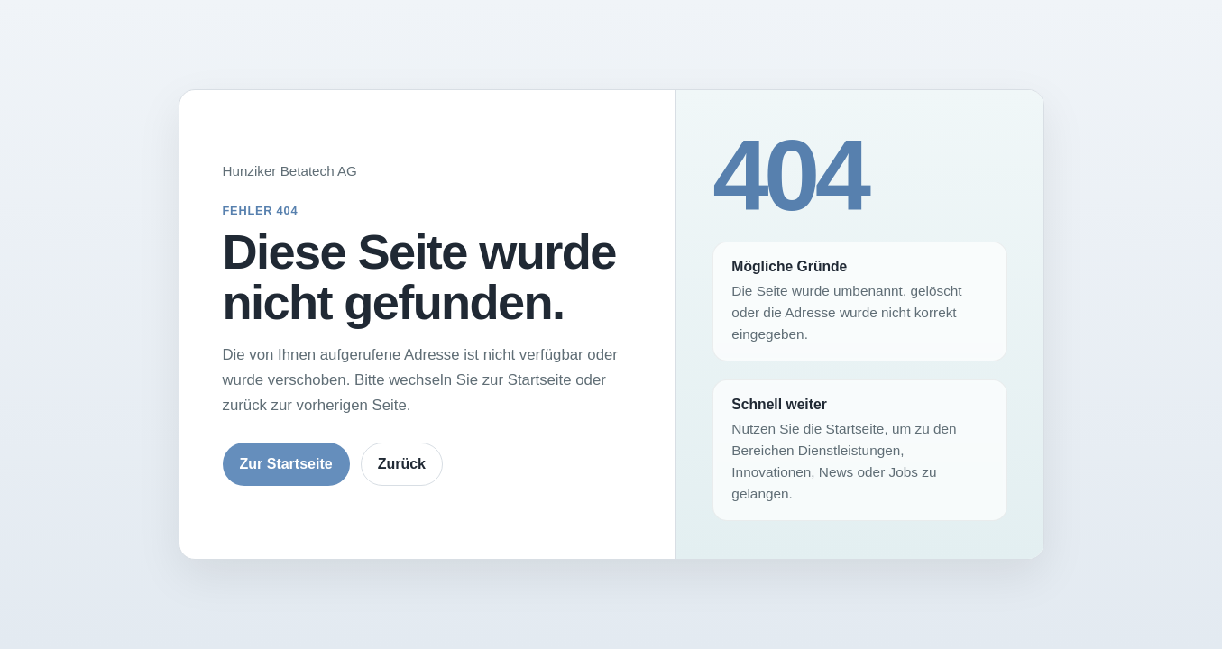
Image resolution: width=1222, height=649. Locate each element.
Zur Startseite (286, 463)
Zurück (402, 463)
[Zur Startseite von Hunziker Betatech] (428, 170)
